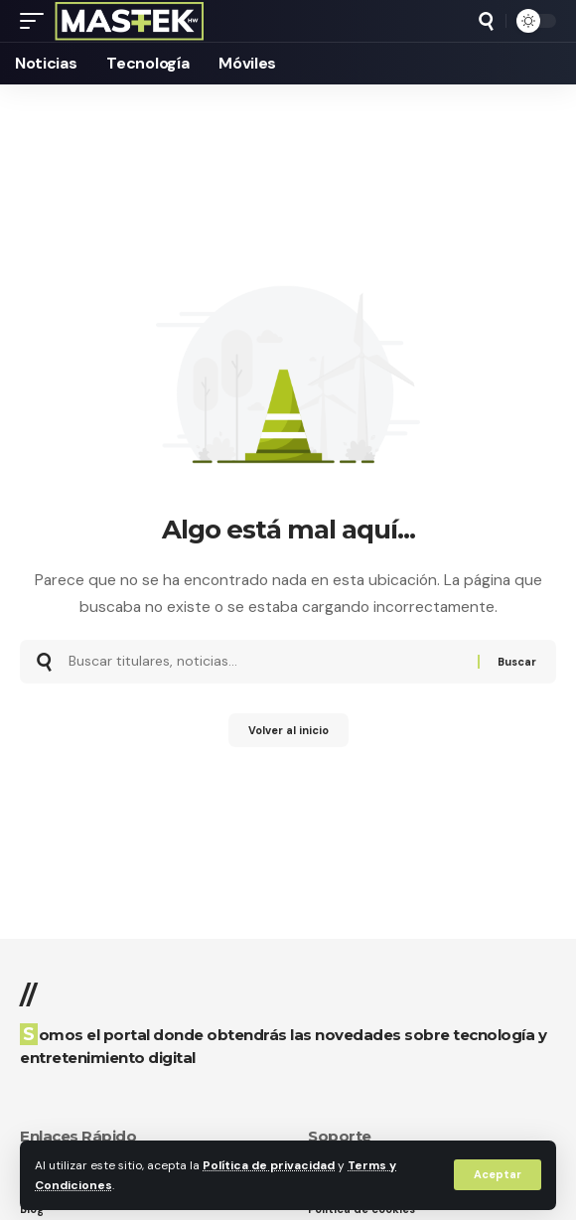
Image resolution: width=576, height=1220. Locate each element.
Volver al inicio (288, 730)
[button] (497, 1174)
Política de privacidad (269, 1165)
